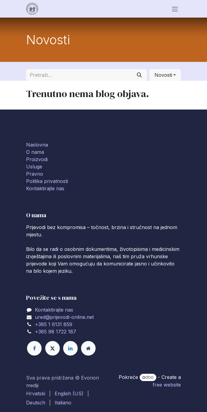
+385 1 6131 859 (53, 324)
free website (167, 385)
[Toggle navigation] (175, 8)
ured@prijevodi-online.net (64, 317)
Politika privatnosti (47, 181)
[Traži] (139, 75)
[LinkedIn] (70, 348)
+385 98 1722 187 (55, 332)
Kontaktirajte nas (45, 188)
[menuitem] (35, 393)
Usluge (34, 167)
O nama (35, 152)
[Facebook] (34, 348)
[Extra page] (88, 348)
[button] (165, 75)
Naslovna (37, 145)
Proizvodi (37, 159)
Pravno (34, 174)
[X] (52, 348)
